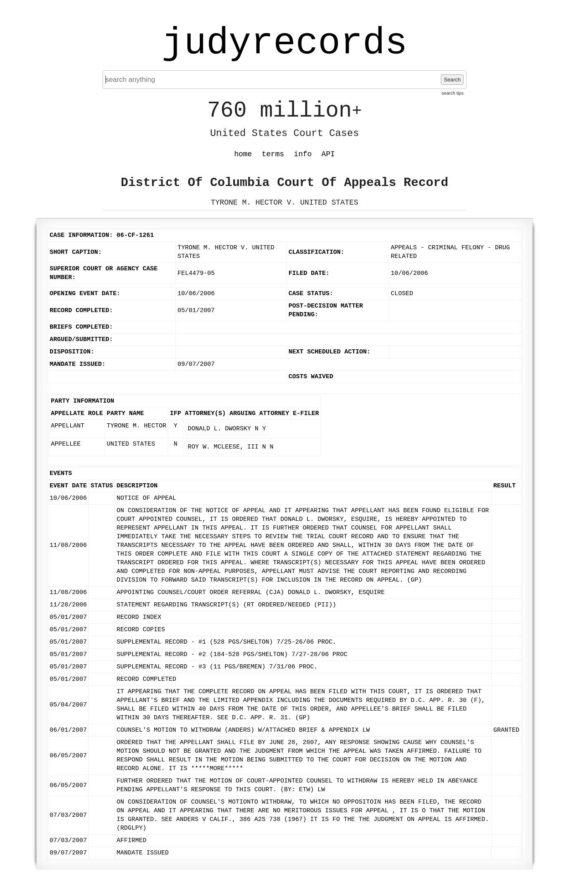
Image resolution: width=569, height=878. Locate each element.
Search (452, 79)
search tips (453, 93)
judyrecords (284, 43)
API (328, 154)
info (303, 154)
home (243, 154)
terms (273, 154)
